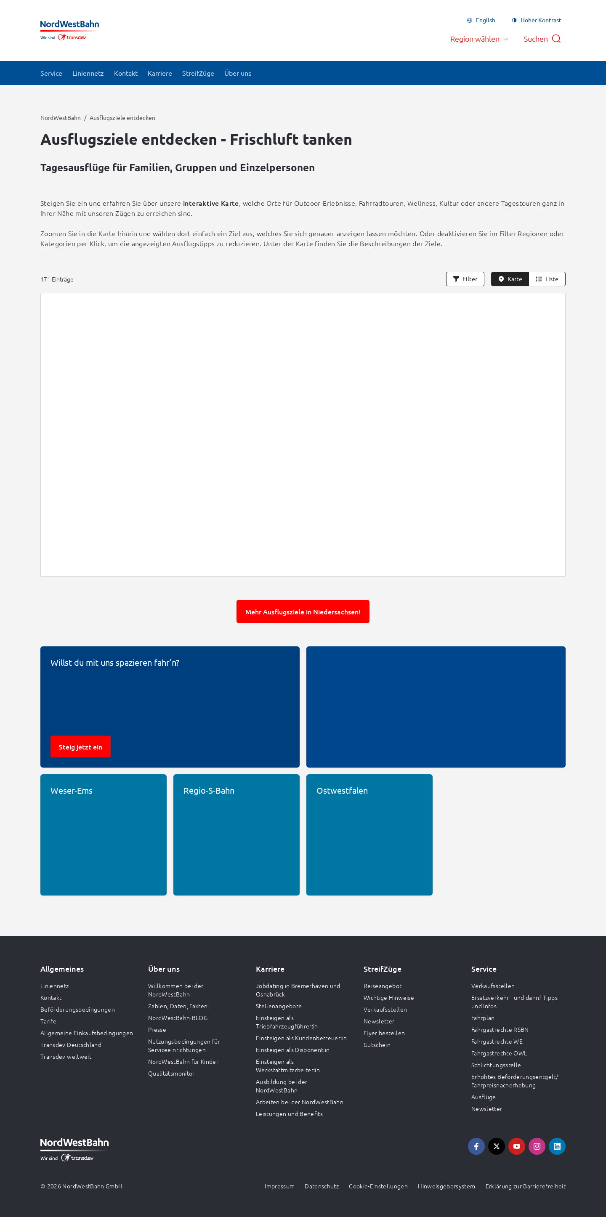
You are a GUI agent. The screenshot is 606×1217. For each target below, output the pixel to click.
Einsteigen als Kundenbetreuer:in (301, 1038)
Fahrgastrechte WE (497, 1041)
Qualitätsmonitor (171, 1073)
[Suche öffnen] (543, 38)
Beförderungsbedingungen (77, 1009)
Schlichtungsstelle (496, 1064)
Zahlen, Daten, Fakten (177, 1006)
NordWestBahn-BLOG (177, 1017)
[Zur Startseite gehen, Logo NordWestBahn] (69, 30)
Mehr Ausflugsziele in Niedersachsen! (303, 611)
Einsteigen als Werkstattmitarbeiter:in (288, 1065)
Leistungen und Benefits (289, 1113)
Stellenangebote (279, 1006)
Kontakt (50, 997)
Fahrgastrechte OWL (499, 1053)
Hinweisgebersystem (446, 1186)
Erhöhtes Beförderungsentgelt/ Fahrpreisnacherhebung (514, 1080)
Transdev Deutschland (70, 1044)
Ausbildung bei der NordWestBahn (281, 1085)
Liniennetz (54, 985)
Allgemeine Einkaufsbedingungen (86, 1032)
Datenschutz (322, 1186)
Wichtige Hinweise (389, 997)
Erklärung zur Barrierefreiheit (526, 1186)
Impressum (280, 1186)
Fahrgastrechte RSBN (500, 1029)
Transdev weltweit (65, 1056)
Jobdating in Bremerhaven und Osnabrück (298, 989)
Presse (157, 1029)
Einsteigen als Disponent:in (293, 1049)
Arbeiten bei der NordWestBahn (299, 1101)
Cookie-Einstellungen (378, 1186)
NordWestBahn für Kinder (183, 1061)
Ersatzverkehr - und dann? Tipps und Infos (514, 1001)
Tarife (48, 1021)
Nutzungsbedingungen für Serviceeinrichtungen (184, 1045)
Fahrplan (483, 1017)
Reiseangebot (382, 985)
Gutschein (377, 1044)
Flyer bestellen (384, 1032)
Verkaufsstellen (385, 1009)
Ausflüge (483, 1096)
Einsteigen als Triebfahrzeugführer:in (287, 1021)
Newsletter (379, 1021)
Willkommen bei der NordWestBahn (175, 989)
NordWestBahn (60, 117)
